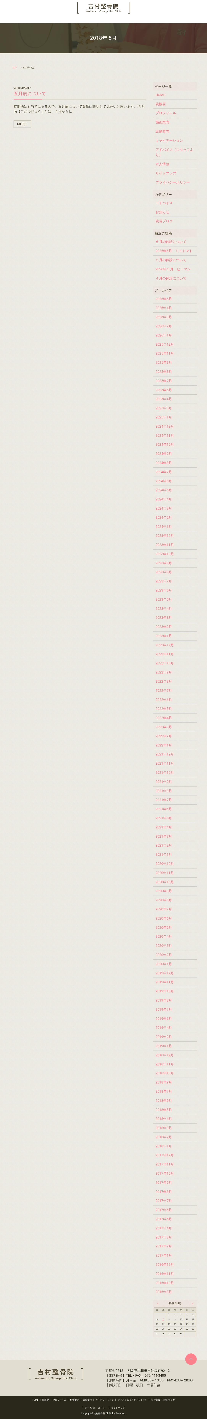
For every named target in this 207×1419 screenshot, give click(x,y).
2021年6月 (163, 809)
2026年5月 (163, 299)
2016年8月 (163, 1292)
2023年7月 (163, 581)
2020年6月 (163, 918)
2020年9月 (163, 891)
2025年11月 (164, 353)
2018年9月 (163, 1082)
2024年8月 (163, 463)
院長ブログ (183, 19)
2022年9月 (163, 672)
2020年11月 (164, 873)
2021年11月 (164, 763)
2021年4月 (163, 827)
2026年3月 (163, 317)
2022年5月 (163, 709)
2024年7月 (163, 472)
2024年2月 (163, 517)
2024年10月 (164, 444)
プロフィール (42, 19)
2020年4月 (163, 936)
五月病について (30, 93)
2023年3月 (163, 618)
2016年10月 (164, 1283)
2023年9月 (163, 563)
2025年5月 (163, 390)
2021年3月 (163, 836)
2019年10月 (164, 991)
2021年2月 (163, 845)
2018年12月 (164, 1055)
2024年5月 (163, 490)
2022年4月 (163, 718)
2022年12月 (164, 645)
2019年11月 (164, 982)
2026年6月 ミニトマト (174, 251)
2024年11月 (164, 435)
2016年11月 (164, 1274)
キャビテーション (101, 19)
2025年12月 (164, 344)
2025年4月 (163, 399)
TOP (14, 67)
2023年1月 (163, 636)
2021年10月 (164, 772)
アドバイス (164, 203)
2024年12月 (164, 426)
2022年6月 (163, 700)
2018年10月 (164, 1073)
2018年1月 (163, 1146)
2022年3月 (163, 727)
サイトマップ (165, 173)
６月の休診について (170, 242)
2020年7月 (163, 909)
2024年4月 (163, 499)
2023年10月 (164, 554)
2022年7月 (163, 691)
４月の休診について (170, 278)
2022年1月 (163, 745)
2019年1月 (163, 1046)
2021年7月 (163, 800)
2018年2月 (163, 1137)
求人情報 (164, 19)
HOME (9, 19)
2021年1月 (163, 854)
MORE (22, 124)
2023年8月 (163, 572)
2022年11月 (164, 654)
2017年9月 (163, 1183)
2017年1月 (163, 1255)
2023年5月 (163, 599)
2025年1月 (163, 417)
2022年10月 (164, 663)
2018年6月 (163, 1101)
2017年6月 (163, 1210)
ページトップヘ (191, 1359)
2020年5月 (163, 927)
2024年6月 (163, 481)
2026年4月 (163, 308)
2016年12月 (164, 1264)
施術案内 (61, 19)
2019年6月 (163, 1019)
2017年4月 (163, 1228)
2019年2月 (163, 1037)
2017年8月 (163, 1192)
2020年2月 (163, 955)
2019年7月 (163, 1009)
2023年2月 (163, 627)
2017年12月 (164, 1155)
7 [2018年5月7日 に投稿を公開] (163, 1319)
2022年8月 (163, 681)
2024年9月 (163, 454)
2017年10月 (164, 1173)
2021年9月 (163, 782)
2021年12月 (164, 754)
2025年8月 (163, 372)
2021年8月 (163, 791)
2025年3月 (163, 408)
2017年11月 (164, 1164)
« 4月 (158, 1303)
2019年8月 (163, 1000)
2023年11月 (164, 545)
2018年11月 (164, 1064)
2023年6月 (163, 590)
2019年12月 (164, 973)
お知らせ (162, 212)
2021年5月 (163, 818)
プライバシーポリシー (172, 182)
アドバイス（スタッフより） (135, 19)
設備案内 (78, 19)
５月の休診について (170, 260)
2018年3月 (163, 1128)
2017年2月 (163, 1246)
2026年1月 (163, 335)
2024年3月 (163, 508)
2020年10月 (164, 882)
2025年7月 (163, 381)
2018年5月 (163, 1110)
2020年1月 (163, 964)
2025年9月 (163, 362)
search (199, 19)
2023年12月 (164, 536)
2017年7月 (163, 1201)
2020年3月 (163, 946)
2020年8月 (163, 900)
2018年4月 (163, 1119)
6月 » (191, 1303)
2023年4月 (163, 609)
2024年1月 (163, 527)
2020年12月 (164, 864)
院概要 (23, 19)
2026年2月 (163, 326)
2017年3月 (163, 1237)
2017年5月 (163, 1219)
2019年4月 (163, 1028)
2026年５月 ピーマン (173, 269)
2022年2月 (163, 736)
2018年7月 (163, 1091)
